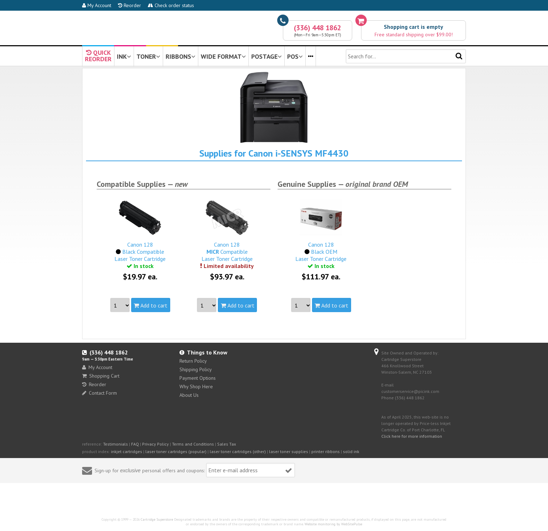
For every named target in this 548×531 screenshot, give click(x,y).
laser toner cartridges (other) (238, 451)
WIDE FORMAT (223, 56)
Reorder (129, 5)
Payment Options (197, 378)
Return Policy (193, 361)
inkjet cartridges (126, 451)
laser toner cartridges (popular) (175, 451)
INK (124, 56)
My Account (96, 5)
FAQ (135, 444)
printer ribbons (325, 451)
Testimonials (115, 444)
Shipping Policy (195, 369)
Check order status (171, 5)
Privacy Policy (155, 444)
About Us (189, 395)
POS (295, 56)
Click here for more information (411, 436)
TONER (148, 56)
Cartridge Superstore (157, 519)
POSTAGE (266, 56)
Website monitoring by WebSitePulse (333, 524)
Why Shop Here (196, 386)
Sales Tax (226, 444)
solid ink (351, 451)
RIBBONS (180, 56)
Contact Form (99, 393)
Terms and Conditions (193, 444)
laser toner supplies (288, 451)
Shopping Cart (100, 376)
